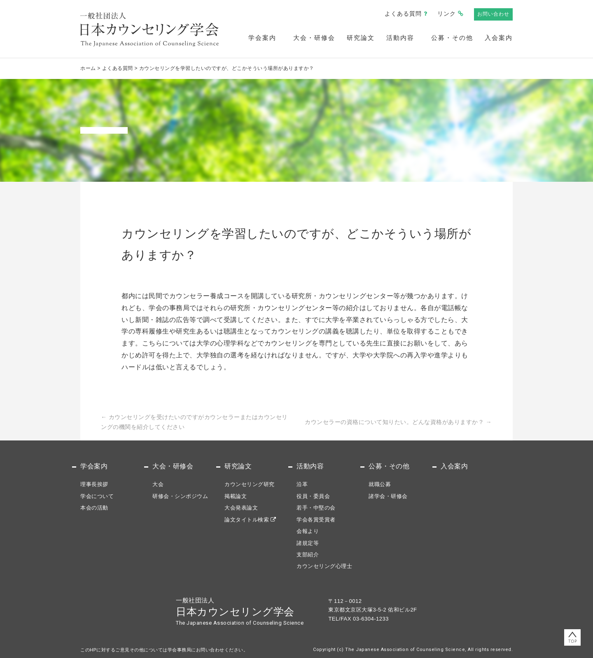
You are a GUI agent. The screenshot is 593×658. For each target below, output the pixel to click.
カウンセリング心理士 (324, 566)
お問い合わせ (493, 14)
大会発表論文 (241, 508)
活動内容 (400, 37)
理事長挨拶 (94, 484)
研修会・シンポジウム (180, 496)
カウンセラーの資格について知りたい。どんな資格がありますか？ (398, 422)
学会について (97, 496)
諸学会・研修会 (388, 496)
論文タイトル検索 (246, 520)
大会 (157, 484)
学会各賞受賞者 (316, 520)
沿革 (302, 484)
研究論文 (361, 37)
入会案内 (499, 37)
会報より (307, 531)
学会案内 (262, 37)
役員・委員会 (313, 496)
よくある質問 (403, 13)
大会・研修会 (314, 37)
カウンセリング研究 (249, 484)
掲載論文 (235, 496)
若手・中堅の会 (316, 508)
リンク (446, 13)
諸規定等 (307, 543)
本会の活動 (94, 508)
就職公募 (380, 484)
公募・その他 (452, 37)
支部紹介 (307, 554)
